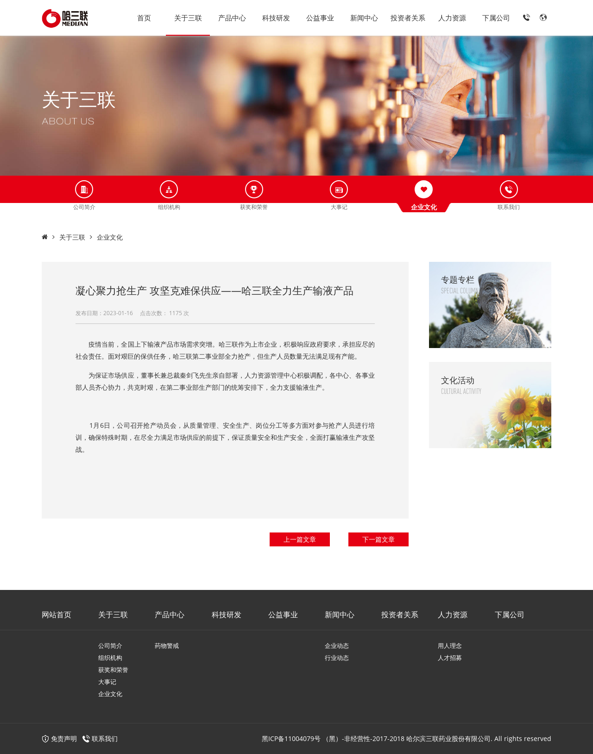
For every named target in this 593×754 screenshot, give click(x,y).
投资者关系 (408, 17)
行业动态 (337, 657)
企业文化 (110, 237)
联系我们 (105, 738)
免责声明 (59, 738)
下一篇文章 (378, 539)
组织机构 (110, 657)
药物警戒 (167, 645)
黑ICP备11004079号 (291, 738)
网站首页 (56, 614)
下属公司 (496, 17)
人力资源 (452, 17)
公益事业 (320, 17)
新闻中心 (364, 17)
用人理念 (450, 645)
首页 (144, 17)
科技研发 (276, 17)
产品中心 (232, 17)
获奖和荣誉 (113, 669)
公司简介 (110, 645)
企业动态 (337, 645)
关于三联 (188, 17)
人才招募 (450, 657)
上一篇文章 (300, 539)
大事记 (107, 682)
